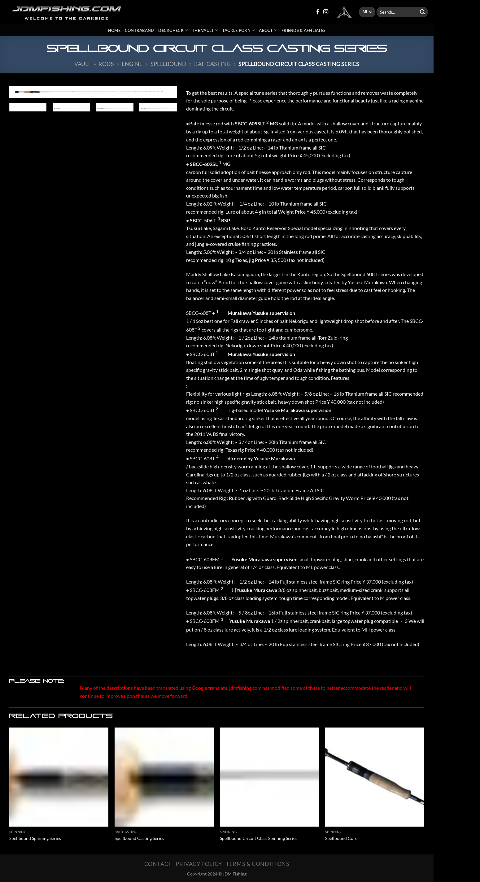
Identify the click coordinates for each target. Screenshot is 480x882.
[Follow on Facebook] (317, 12)
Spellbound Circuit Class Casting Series (298, 63)
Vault (82, 63)
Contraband (139, 30)
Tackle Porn (238, 30)
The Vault (205, 30)
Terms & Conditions (257, 863)
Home (114, 30)
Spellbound (168, 63)
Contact (158, 863)
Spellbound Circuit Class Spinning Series (258, 838)
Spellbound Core (341, 838)
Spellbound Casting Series (139, 838)
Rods (106, 63)
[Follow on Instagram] (325, 12)
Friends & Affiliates (303, 30)
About (268, 30)
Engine (132, 63)
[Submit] (422, 12)
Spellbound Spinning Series (35, 838)
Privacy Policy (199, 863)
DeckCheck (173, 30)
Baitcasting (212, 63)
